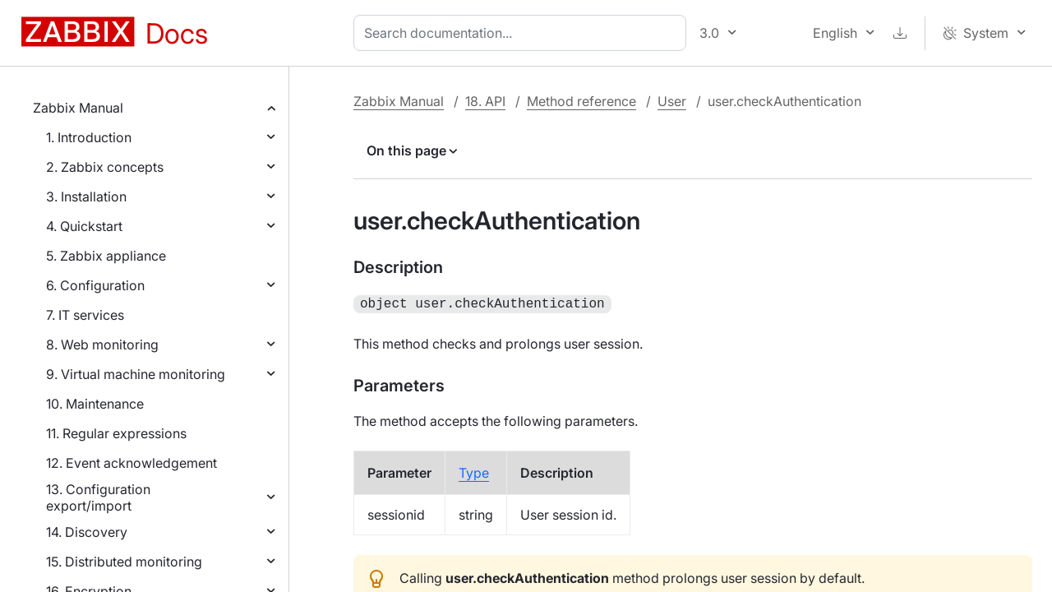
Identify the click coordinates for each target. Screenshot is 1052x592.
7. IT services (85, 315)
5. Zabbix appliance (106, 255)
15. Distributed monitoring (124, 561)
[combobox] (523, 33)
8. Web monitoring (102, 344)
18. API (485, 101)
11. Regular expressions (116, 433)
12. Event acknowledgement (131, 463)
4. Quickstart (84, 226)
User (672, 101)
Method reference (581, 101)
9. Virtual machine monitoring (135, 374)
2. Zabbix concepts (105, 167)
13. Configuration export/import (98, 497)
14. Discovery (86, 532)
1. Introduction (89, 137)
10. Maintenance (95, 403)
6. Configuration (95, 285)
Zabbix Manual (78, 107)
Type (474, 471)
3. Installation (86, 196)
